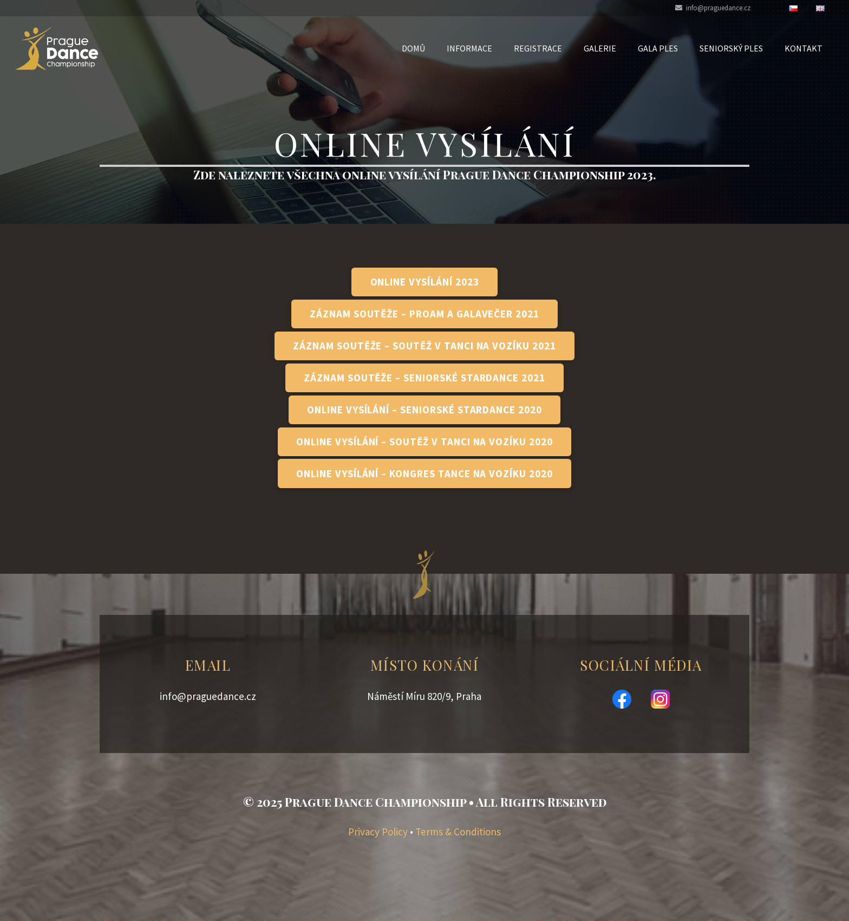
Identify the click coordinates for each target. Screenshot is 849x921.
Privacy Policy (378, 831)
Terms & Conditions (458, 831)
